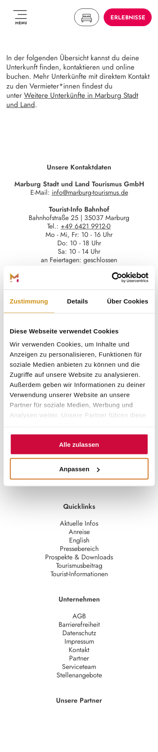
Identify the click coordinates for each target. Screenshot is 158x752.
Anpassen (79, 469)
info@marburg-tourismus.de (90, 192)
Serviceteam (79, 666)
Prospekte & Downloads (79, 557)
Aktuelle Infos (79, 523)
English (79, 540)
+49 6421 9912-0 (86, 226)
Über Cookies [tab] (127, 300)
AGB (79, 616)
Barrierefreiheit (79, 624)
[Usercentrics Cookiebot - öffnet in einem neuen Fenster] (112, 277)
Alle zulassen (79, 444)
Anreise (79, 532)
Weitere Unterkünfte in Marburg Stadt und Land (72, 100)
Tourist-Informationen (79, 574)
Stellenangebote (79, 675)
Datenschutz (79, 633)
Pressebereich (79, 548)
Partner (79, 658)
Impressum (79, 641)
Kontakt (79, 650)
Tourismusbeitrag (79, 565)
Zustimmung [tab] (29, 300)
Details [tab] (77, 300)
